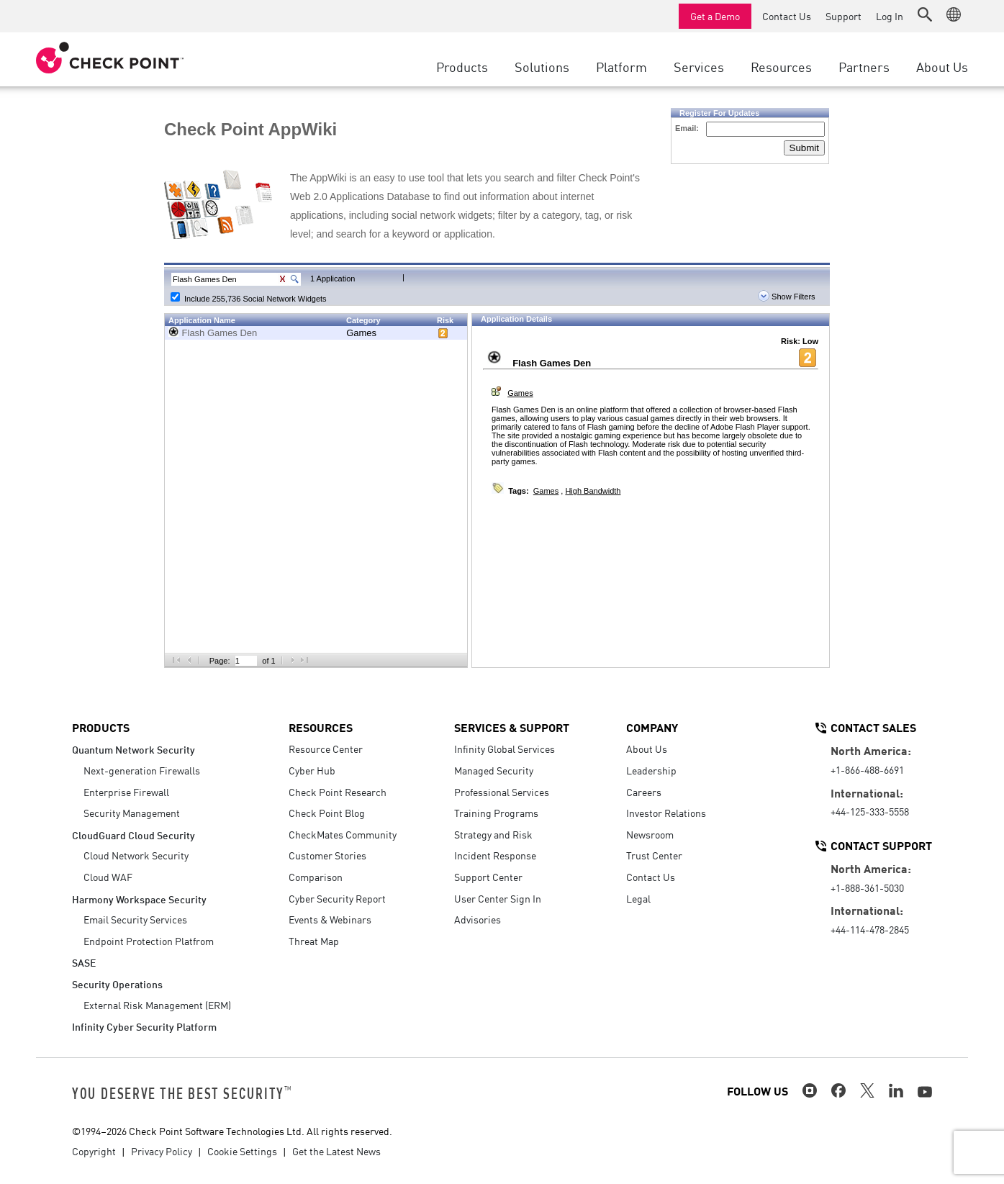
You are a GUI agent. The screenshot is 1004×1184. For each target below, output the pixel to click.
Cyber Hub (312, 770)
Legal (638, 898)
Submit (804, 148)
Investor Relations (666, 812)
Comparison (316, 876)
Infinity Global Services (504, 748)
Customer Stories (327, 855)
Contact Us (786, 16)
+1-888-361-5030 (867, 887)
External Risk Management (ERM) (157, 1005)
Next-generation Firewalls (141, 770)
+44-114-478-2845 (870, 929)
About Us (646, 748)
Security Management (131, 812)
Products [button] (462, 66)
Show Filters (786, 296)
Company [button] (652, 727)
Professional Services (501, 792)
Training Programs (496, 812)
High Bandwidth (592, 491)
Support (843, 16)
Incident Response (495, 855)
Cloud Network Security (136, 855)
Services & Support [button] (511, 727)
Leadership (651, 770)
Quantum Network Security (133, 749)
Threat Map (314, 941)
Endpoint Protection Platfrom (148, 941)
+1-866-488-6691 (867, 769)
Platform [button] (621, 66)
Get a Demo (715, 16)
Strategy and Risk (493, 834)
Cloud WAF (107, 876)
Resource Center (326, 748)
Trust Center (654, 855)
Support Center (488, 876)
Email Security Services (135, 919)
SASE (84, 962)
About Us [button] (942, 66)
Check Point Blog (327, 812)
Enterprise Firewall (126, 792)
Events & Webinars (330, 919)
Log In (889, 16)
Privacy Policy (161, 1151)
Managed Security (493, 770)
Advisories (477, 919)
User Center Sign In (497, 898)
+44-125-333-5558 (870, 811)
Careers (643, 792)
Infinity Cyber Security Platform (144, 1026)
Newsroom (650, 834)
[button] (925, 14)
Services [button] (699, 66)
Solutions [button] (542, 66)
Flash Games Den (220, 332)
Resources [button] (781, 66)
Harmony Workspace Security (139, 898)
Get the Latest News (336, 1151)
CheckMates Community (343, 834)
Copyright (94, 1151)
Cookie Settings (242, 1151)
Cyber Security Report (337, 898)
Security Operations (117, 983)
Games (361, 332)
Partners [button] (864, 66)
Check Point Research (337, 792)
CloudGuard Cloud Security (133, 834)
